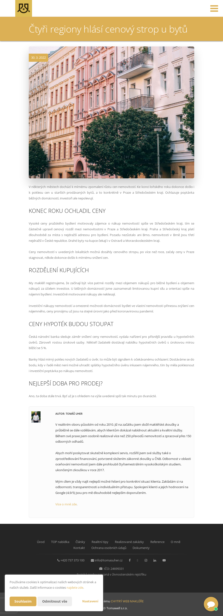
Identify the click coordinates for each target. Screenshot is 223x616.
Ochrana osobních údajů (108, 548)
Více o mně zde (66, 504)
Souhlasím (23, 601)
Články (80, 542)
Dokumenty (141, 548)
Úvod (41, 542)
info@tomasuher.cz (109, 560)
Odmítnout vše (54, 601)
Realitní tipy (100, 542)
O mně (175, 542)
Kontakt (79, 548)
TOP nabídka (60, 542)
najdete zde (75, 587)
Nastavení (90, 601)
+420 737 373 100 (72, 560)
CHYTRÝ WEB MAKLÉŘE (127, 601)
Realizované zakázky (129, 542)
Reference (157, 542)
